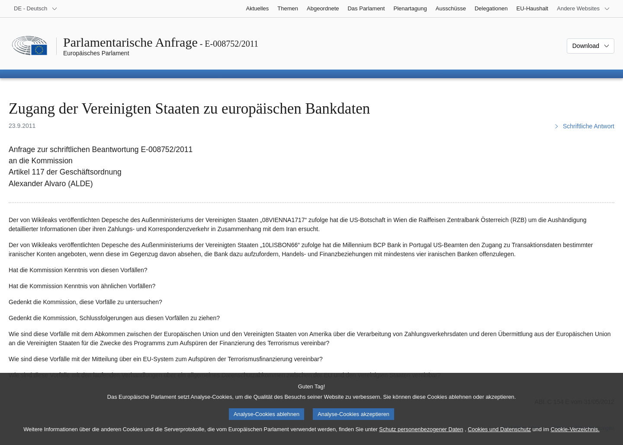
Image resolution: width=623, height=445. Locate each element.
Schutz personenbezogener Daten (421, 434)
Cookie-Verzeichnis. (575, 434)
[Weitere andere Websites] (583, 8)
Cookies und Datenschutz (499, 434)
